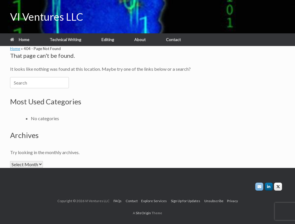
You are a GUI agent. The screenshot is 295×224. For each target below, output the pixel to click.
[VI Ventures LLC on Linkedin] (269, 187)
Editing (107, 39)
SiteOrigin (143, 213)
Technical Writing (65, 39)
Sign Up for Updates (187, 201)
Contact (173, 39)
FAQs (120, 201)
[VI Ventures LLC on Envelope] (259, 187)
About (140, 39)
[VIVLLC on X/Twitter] (278, 187)
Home (19, 39)
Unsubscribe (214, 201)
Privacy (231, 201)
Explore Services (156, 201)
